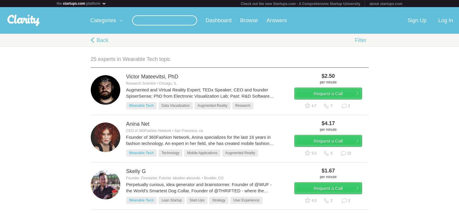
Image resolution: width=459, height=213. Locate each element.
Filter (361, 40)
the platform (81, 3)
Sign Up (417, 20)
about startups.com (385, 4)
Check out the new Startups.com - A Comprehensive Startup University (301, 4)
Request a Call (333, 95)
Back (102, 40)
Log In (445, 20)
